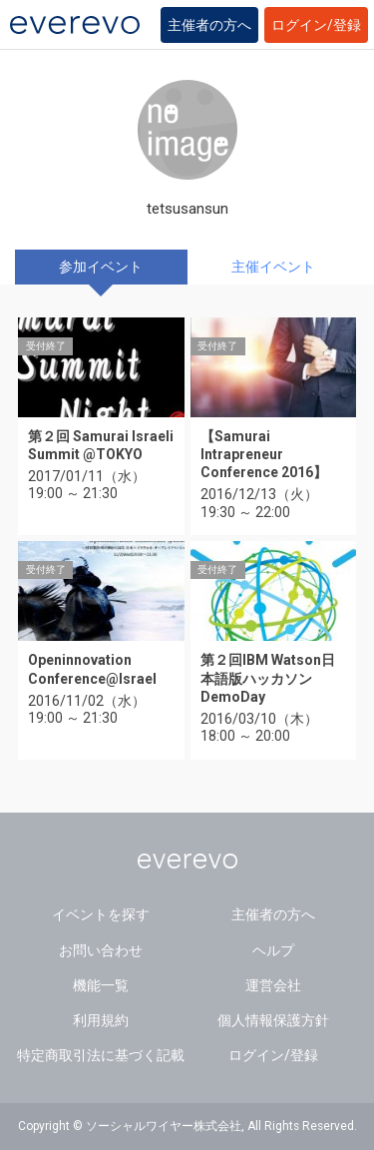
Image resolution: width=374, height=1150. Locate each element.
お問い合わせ (101, 950)
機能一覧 (101, 985)
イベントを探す (101, 914)
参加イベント (101, 267)
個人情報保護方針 (273, 1020)
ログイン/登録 (316, 25)
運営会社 (273, 985)
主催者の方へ (209, 25)
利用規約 (101, 1020)
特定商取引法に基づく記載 (101, 1055)
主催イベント (273, 267)
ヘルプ (273, 950)
